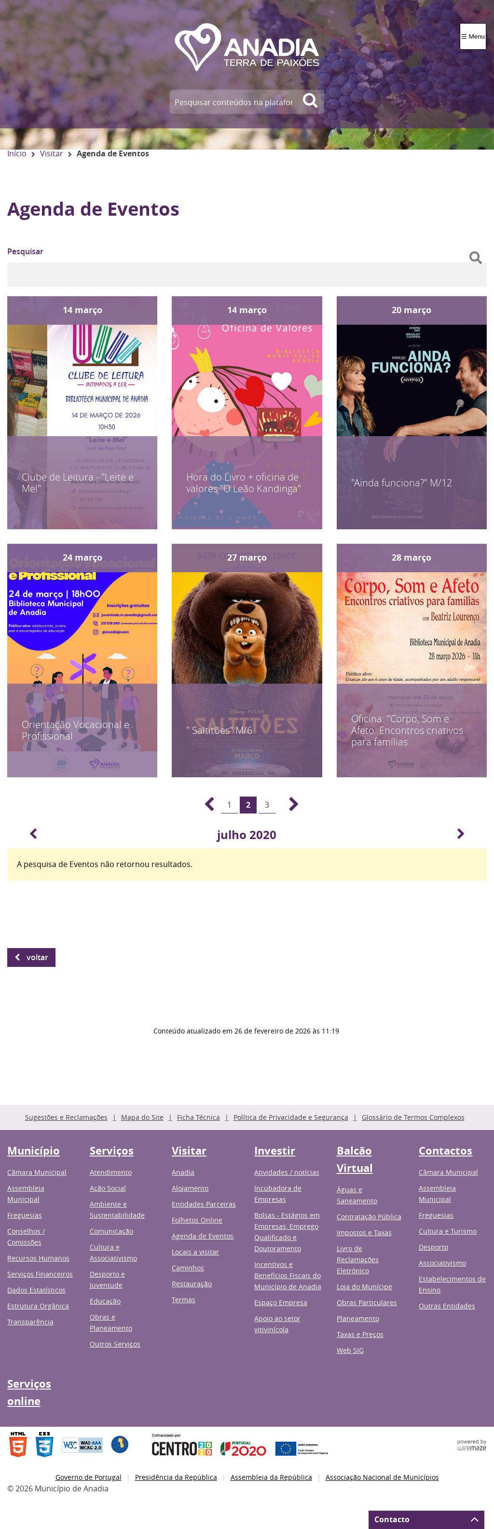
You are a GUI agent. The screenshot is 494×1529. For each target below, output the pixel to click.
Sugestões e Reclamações (66, 1117)
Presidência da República (176, 1477)
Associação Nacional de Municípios (382, 1477)
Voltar (37, 957)
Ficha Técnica (198, 1117)
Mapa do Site (142, 1117)
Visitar (51, 153)
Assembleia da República (271, 1477)
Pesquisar (25, 251)
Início (17, 153)
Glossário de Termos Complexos (413, 1117)
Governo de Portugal (88, 1477)
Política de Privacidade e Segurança (290, 1117)
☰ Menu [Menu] (473, 36)
